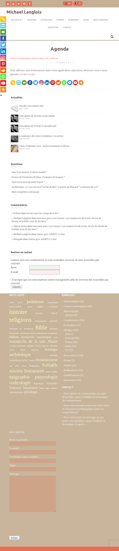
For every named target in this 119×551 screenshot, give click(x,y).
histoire (18, 312)
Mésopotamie (40, 321)
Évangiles (34, 366)
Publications (71, 370)
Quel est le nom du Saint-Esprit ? (28, 182)
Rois (55, 337)
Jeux (67, 333)
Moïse (22, 350)
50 (60, 62)
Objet (12, 465)
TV (66, 350)
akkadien (53, 346)
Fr (78, 3)
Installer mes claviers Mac (31, 106)
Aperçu (69, 315)
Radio (68, 346)
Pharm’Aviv (14, 333)
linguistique (38, 383)
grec (20, 302)
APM (17, 366)
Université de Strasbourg (21, 329)
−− (51, 62)
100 (63, 62)
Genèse (32, 360)
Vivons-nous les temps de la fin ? (42, 213)
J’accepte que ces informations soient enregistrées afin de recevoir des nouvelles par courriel (59, 281)
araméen (52, 383)
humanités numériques (36, 337)
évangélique (52, 333)
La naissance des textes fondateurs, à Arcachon (41, 136)
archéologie (20, 354)
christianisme (46, 360)
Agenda (60, 20)
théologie (51, 349)
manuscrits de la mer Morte (33, 341)
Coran (24, 366)
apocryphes (15, 306)
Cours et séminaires (75, 306)
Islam (11, 350)
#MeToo (45, 346)
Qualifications (71, 375)
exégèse (30, 346)
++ (69, 62)
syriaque (39, 313)
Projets (68, 365)
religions (20, 319)
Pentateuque (42, 333)
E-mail (14, 272)
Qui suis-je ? (17, 20)
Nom (13, 267)
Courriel (14, 448)
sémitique (53, 355)
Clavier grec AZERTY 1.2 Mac (50, 234)
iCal (21, 74)
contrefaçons (25, 333)
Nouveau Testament (23, 388)
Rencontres (70, 355)
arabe (11, 302)
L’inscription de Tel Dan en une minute (37, 116)
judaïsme (35, 301)
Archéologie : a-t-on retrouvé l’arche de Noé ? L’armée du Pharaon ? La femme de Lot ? (55, 187)
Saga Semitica (51, 388)
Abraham (53, 329)
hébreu (14, 337)
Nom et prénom (18, 439)
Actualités (46, 20)
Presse (69, 342)
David (41, 388)
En (67, 3)
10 (58, 62)
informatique (16, 392)
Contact (67, 27)
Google (31, 74)
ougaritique (52, 302)
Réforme (34, 350)
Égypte (40, 307)
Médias (68, 330)
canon (29, 307)
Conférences (71, 320)
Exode (38, 346)
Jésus (33, 333)
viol (10, 366)
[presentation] (21, 523)
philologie (31, 392)
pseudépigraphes (18, 360)
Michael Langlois (24, 11)
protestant (53, 307)
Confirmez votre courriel (23, 456)
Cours (86, 20)
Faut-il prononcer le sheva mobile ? (29, 172)
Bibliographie (100, 20)
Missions (31, 20)
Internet (69, 338)
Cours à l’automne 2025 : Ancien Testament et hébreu (44, 146)
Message (14, 474)
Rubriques (73, 20)
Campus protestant (17, 346)
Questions (53, 27)
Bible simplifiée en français (25, 192)
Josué (47, 372)
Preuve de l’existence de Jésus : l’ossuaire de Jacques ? (38, 177)
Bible (41, 327)
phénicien (53, 321)
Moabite (54, 372)
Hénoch (54, 313)
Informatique (71, 301)
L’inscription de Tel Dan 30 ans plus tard (37, 126)
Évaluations (70, 325)
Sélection (69, 311)
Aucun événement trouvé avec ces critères (34, 58)
